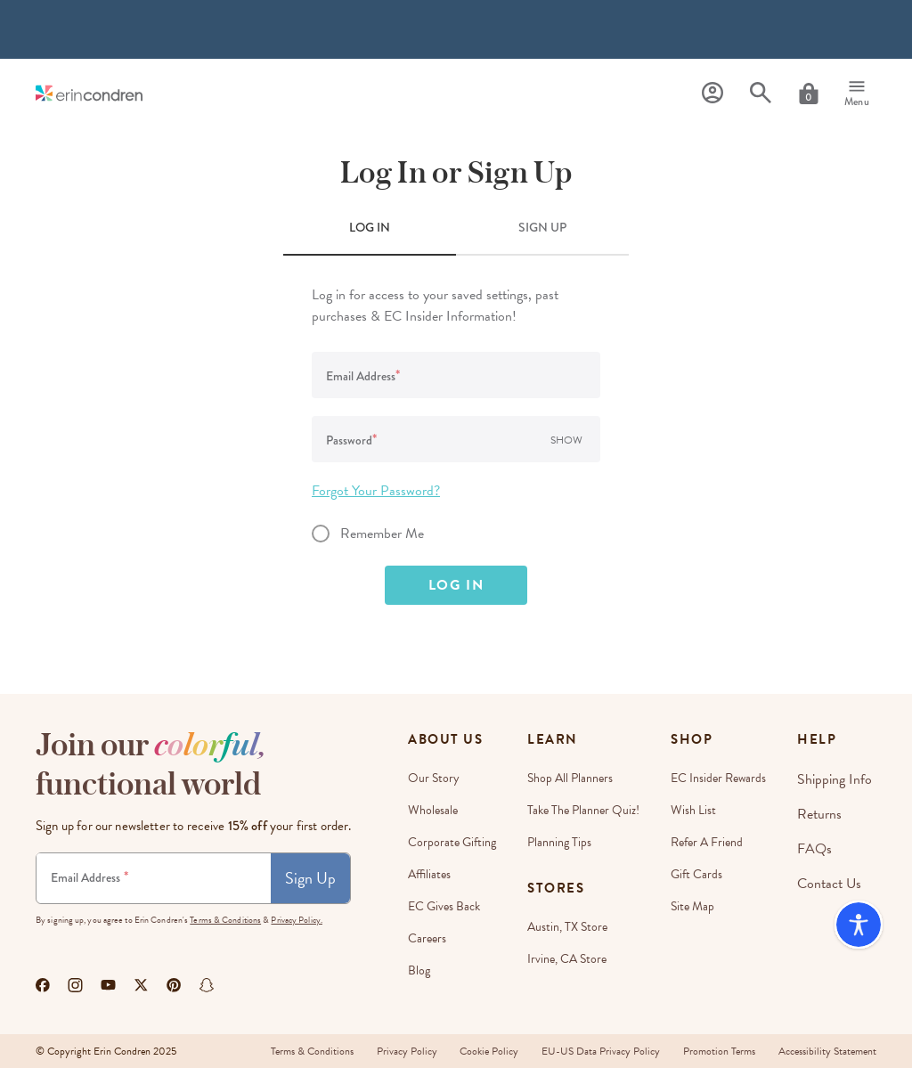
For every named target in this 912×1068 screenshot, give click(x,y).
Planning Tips (562, 842)
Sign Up (310, 878)
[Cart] (808, 93)
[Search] (760, 93)
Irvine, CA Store (569, 959)
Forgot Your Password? (376, 490)
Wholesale (433, 810)
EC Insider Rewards (723, 778)
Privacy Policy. (296, 919)
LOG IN (369, 227)
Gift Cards (702, 874)
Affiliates (429, 874)
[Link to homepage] (89, 93)
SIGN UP (542, 227)
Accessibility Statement (827, 1051)
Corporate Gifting (452, 842)
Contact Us (833, 874)
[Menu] (856, 93)
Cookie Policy (478, 1051)
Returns (824, 810)
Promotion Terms (716, 1051)
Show (566, 440)
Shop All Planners (572, 778)
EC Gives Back (444, 906)
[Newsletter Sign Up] (154, 878)
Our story (434, 778)
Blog (419, 970)
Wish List (698, 810)
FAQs (820, 842)
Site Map (698, 906)
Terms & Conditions (225, 919)
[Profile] (712, 93)
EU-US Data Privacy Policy (593, 1051)
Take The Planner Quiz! (586, 810)
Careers (427, 938)
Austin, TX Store (570, 926)
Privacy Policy (392, 1051)
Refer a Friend (712, 842)
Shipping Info (837, 778)
